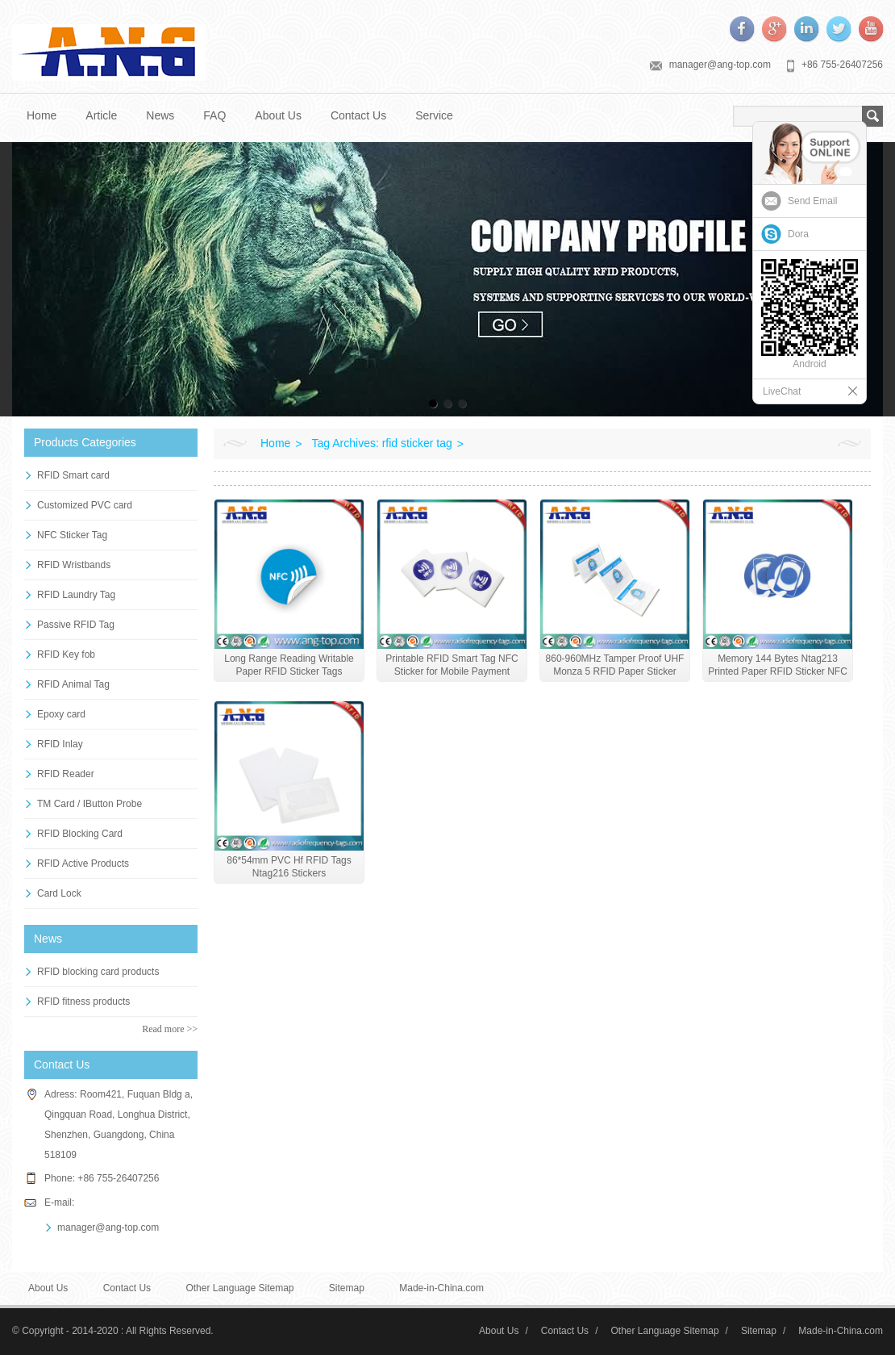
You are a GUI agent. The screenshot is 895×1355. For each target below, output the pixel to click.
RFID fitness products (83, 1001)
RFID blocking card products (98, 971)
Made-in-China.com (441, 1288)
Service (434, 115)
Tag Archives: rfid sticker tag (382, 443)
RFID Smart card (73, 475)
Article (101, 115)
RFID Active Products (83, 863)
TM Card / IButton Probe (89, 803)
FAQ (214, 115)
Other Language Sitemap (239, 1288)
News (160, 115)
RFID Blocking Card (80, 833)
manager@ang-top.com (720, 64)
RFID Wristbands (73, 565)
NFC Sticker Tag (72, 535)
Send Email (812, 201)
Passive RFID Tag (75, 624)
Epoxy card (61, 714)
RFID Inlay (60, 744)
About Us (278, 115)
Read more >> (170, 1029)
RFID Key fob (66, 654)
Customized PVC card (84, 505)
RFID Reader (65, 774)
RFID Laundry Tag (76, 594)
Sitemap (346, 1288)
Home (41, 115)
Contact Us (358, 115)
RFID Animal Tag (73, 684)
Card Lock (59, 893)
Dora (798, 234)
